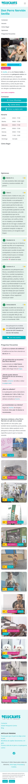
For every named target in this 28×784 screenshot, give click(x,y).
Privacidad (20, 764)
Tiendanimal (6, 542)
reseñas (11, 408)
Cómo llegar (5, 27)
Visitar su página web (14, 109)
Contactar (4, 20)
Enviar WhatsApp (14, 100)
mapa (20, 369)
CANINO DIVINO (8, 564)
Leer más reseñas (14, 337)
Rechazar (11, 781)
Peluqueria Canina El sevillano (12, 497)
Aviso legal (13, 764)
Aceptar (5, 781)
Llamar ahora (14, 105)
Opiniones (4, 30)
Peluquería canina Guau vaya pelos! (14, 650)
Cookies (13, 767)
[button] (14, 448)
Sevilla (5, 72)
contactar (10, 381)
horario (17, 399)
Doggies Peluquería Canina (11, 676)
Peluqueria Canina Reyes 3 (11, 586)
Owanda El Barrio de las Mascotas (13, 695)
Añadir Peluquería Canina (9, 725)
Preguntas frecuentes (8, 34)
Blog (2, 728)
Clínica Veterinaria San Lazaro (12, 628)
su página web (6, 383)
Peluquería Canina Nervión (11, 475)
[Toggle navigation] (25, 3)
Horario (3, 23)
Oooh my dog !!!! (8, 519)
